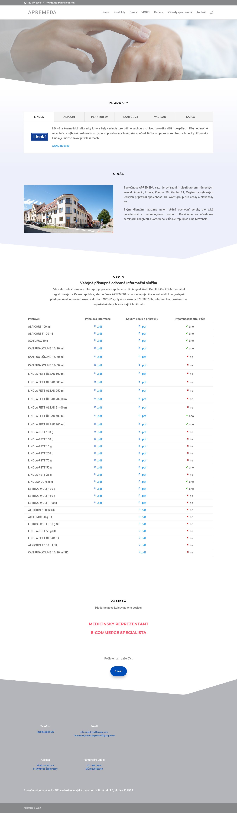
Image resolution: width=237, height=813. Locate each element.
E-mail (118, 671)
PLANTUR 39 (99, 117)
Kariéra (158, 12)
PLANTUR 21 (130, 117)
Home (105, 12)
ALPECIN (69, 117)
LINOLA (39, 117)
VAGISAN (160, 117)
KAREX (190, 117)
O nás (133, 12)
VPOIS (145, 12)
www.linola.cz (60, 145)
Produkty (119, 12)
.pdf (98, 326)
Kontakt (201, 12)
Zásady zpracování (180, 12)
